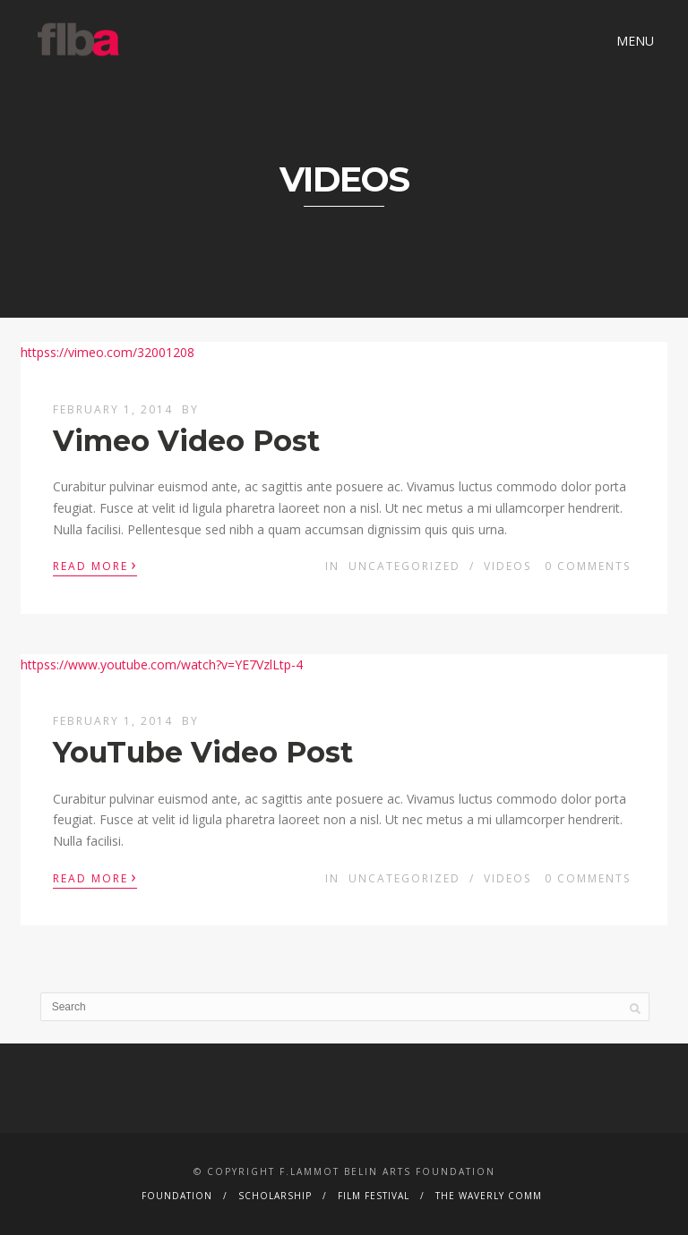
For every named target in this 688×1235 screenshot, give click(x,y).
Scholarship (275, 1195)
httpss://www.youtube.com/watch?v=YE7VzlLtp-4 (162, 664)
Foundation (177, 1195)
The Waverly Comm (488, 1195)
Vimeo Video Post (186, 440)
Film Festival (373, 1195)
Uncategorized (404, 566)
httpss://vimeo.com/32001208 (107, 352)
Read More (95, 565)
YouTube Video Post (203, 752)
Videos (507, 566)
